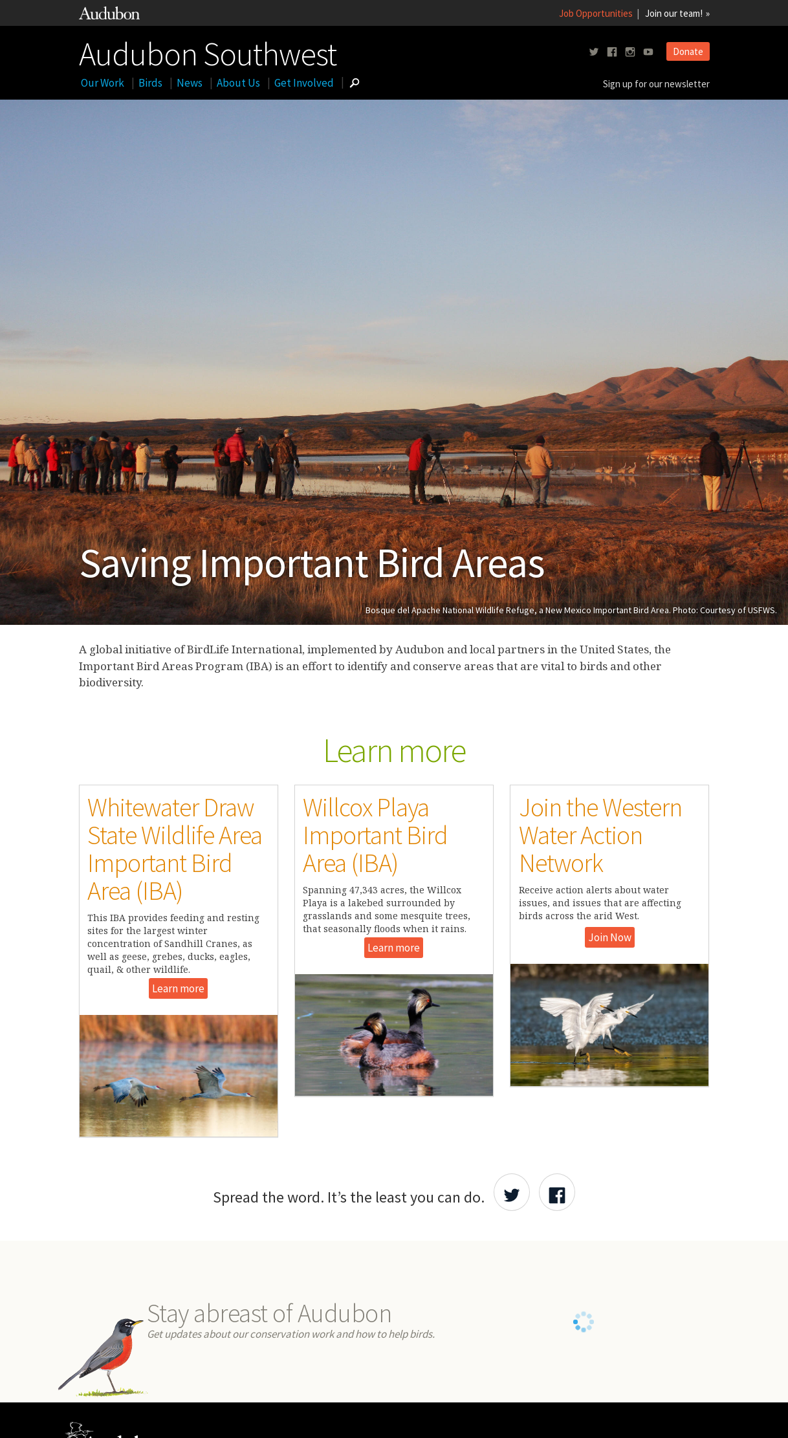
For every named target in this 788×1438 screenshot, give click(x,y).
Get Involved (304, 83)
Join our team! (674, 13)
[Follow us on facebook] (612, 52)
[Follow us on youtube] (648, 52)
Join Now (609, 937)
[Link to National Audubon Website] (109, 16)
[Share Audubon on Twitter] (512, 1192)
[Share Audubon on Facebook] (557, 1192)
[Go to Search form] (354, 82)
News (189, 83)
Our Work (102, 83)
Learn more (178, 988)
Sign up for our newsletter (656, 84)
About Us (238, 83)
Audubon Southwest (207, 51)
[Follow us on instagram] (630, 52)
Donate (688, 51)
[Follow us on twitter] (593, 52)
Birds (150, 83)
